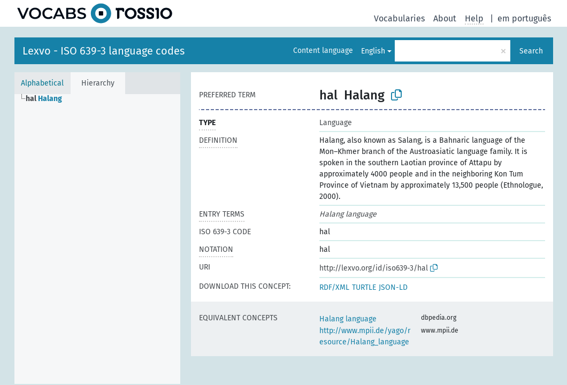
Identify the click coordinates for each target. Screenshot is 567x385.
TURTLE (364, 287)
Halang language (348, 319)
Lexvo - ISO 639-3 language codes (103, 50)
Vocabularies (399, 18)
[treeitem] (48, 99)
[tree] (97, 239)
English (373, 51)
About (444, 18)
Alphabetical (42, 83)
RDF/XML (334, 287)
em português (524, 18)
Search (531, 51)
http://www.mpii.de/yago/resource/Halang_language (364, 336)
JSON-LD (393, 287)
